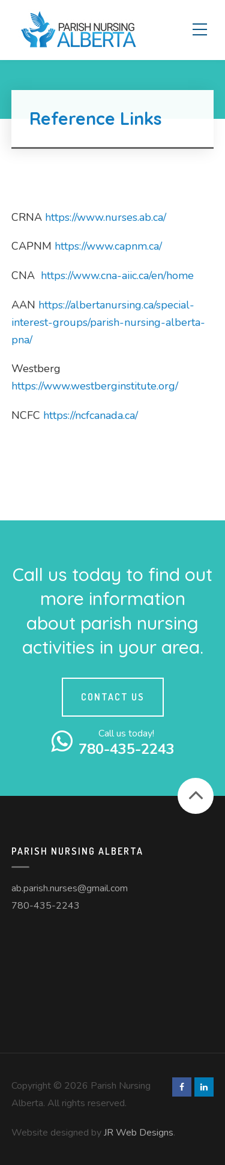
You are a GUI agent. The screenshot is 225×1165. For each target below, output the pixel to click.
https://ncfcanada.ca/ (90, 415)
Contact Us (113, 697)
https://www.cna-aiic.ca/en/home (117, 275)
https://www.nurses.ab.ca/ (105, 217)
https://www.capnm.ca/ (108, 246)
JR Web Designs (138, 1132)
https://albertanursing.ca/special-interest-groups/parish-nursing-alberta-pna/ (108, 322)
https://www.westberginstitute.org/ (94, 386)
